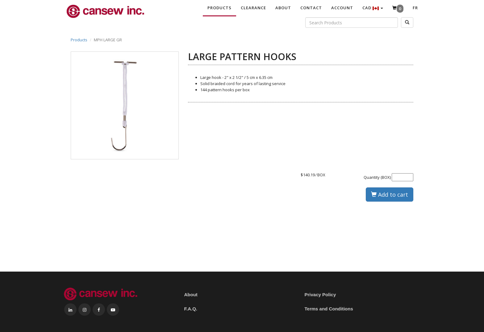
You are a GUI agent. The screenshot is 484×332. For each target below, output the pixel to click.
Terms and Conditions (329, 308)
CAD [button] (372, 7)
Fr (415, 7)
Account (342, 7)
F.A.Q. (191, 308)
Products (219, 7)
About (283, 7)
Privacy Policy (320, 294)
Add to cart (389, 194)
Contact (311, 7)
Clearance (253, 7)
